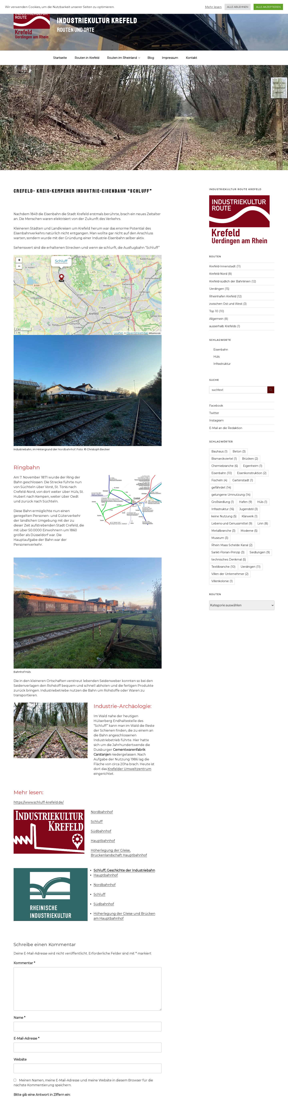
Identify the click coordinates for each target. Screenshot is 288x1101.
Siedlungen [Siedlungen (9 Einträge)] (260, 552)
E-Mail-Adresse (26, 1038)
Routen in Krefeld (87, 58)
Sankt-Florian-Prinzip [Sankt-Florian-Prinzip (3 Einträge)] (227, 552)
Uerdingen (216, 289)
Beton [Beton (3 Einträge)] (239, 451)
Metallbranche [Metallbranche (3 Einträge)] (223, 530)
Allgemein (216, 319)
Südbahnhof (101, 831)
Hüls (216, 356)
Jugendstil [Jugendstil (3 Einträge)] (248, 509)
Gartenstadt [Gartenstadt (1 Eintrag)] (242, 480)
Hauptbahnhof (103, 841)
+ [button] (19, 260)
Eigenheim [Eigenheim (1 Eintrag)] (252, 466)
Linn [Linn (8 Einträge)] (262, 523)
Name (19, 1018)
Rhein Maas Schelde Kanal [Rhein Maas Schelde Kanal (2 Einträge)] (231, 545)
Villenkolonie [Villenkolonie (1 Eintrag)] (222, 581)
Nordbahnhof (66, 449)
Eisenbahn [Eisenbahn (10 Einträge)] (221, 473)
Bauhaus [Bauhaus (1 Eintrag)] (219, 451)
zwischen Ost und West (225, 304)
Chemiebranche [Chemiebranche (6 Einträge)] (224, 466)
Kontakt (191, 58)
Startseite (60, 58)
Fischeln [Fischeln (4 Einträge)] (219, 480)
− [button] (19, 266)
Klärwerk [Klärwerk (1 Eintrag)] (249, 516)
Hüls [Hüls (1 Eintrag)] (262, 502)
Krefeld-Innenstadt (222, 266)
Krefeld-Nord (218, 274)
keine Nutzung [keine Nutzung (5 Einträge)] (223, 516)
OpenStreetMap (137, 333)
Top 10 (213, 311)
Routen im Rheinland (124, 58)
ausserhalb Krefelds (222, 326)
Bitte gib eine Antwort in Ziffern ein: (42, 1095)
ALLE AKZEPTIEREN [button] (268, 6)
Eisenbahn (220, 349)
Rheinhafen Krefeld (222, 296)
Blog (150, 58)
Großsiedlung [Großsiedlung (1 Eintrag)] (222, 502)
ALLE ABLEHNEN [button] (237, 6)
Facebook (216, 405)
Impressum (170, 58)
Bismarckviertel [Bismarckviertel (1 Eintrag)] (224, 458)
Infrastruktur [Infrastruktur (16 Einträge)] (222, 509)
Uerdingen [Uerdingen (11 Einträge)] (250, 567)
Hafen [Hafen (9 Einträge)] (245, 502)
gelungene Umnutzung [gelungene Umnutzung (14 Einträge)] (230, 494)
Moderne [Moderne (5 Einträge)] (249, 530)
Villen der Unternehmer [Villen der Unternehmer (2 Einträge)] (229, 574)
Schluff (61, 261)
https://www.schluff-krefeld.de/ (39, 802)
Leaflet (118, 333)
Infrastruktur (222, 364)
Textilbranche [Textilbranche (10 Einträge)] (223, 567)
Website (20, 1059)
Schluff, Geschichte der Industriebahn (124, 870)
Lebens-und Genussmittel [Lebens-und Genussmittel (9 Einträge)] (231, 523)
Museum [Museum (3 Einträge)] (219, 538)
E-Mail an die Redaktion (225, 428)
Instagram (216, 420)
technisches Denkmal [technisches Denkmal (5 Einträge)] (228, 559)
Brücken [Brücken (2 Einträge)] (250, 458)
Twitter (214, 413)
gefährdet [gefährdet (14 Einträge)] (221, 487)
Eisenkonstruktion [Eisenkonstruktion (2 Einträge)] (251, 473)
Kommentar (24, 963)
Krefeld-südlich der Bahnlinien (230, 281)
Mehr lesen (213, 7)
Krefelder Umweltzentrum (129, 769)
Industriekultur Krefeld (97, 20)
